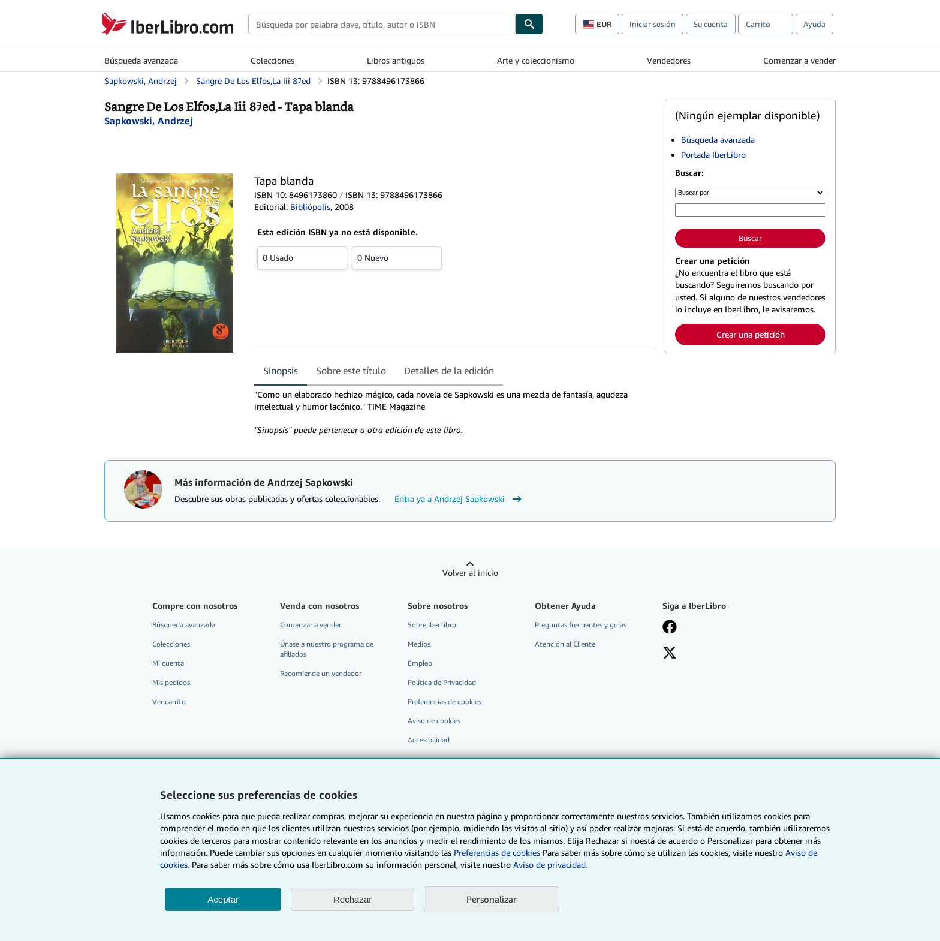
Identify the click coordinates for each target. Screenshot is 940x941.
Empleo (420, 663)
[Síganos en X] (669, 653)
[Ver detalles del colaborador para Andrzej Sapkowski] (148, 121)
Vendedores (669, 60)
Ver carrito (169, 701)
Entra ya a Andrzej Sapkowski (459, 499)
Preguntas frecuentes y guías (580, 624)
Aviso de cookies (434, 720)
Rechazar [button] (352, 899)
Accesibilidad (429, 739)
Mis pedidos (171, 682)
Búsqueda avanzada (141, 60)
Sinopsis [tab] (280, 371)
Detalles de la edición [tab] (449, 371)
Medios (419, 643)
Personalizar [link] (491, 899)
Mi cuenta (168, 663)
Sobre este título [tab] (351, 371)
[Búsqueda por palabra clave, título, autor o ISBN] (750, 210)
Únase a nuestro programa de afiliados (326, 649)
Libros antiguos (395, 60)
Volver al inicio (470, 572)
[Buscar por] (750, 192)
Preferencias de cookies (497, 852)
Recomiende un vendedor (320, 673)
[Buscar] (529, 24)
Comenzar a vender (799, 60)
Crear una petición (750, 334)
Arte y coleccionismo (535, 60)
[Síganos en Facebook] (669, 628)
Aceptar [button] (223, 899)
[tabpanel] (454, 413)
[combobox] (382, 24)
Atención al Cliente (565, 643)
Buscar (750, 238)
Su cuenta (711, 24)
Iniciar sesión (652, 24)
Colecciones (272, 60)
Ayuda (814, 24)
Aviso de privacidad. (550, 864)
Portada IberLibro (713, 154)
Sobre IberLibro (432, 624)
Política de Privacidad (442, 682)
